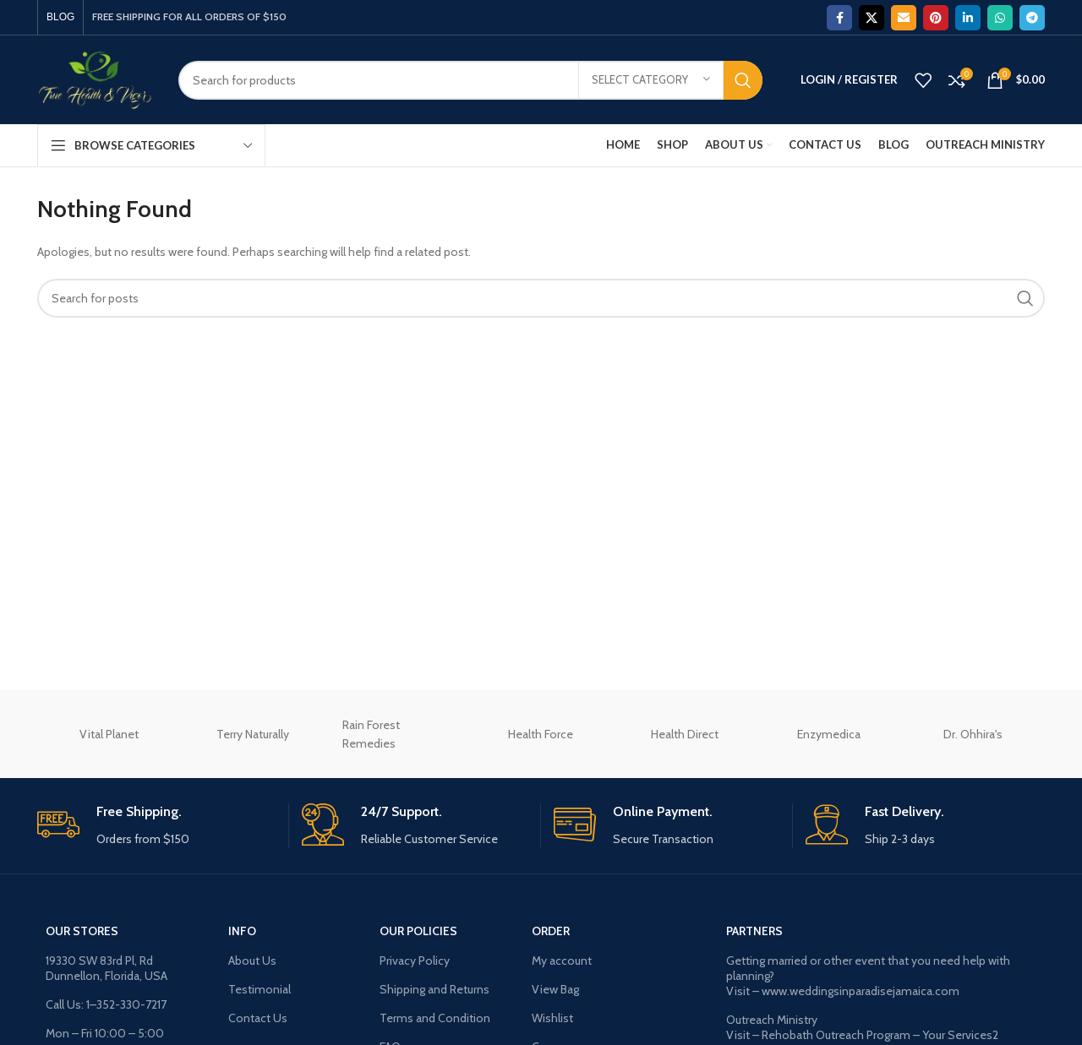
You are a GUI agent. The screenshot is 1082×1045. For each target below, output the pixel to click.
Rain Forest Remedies (371, 734)
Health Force (540, 734)
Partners (754, 931)
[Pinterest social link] (935, 17)
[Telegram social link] (1032, 17)
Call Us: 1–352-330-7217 (106, 1004)
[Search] (470, 80)
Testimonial (259, 989)
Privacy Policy (415, 960)
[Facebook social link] (839, 17)
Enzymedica (829, 734)
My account (562, 960)
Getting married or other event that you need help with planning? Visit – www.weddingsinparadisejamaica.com (868, 976)
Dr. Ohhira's (973, 734)
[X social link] (871, 17)
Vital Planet (109, 734)
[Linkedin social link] (968, 17)
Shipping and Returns (434, 989)
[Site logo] (95, 78)
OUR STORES (82, 931)
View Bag (555, 989)
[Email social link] (903, 17)
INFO (242, 931)
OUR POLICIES (418, 931)
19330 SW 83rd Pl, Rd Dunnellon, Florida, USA (106, 968)
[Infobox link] (156, 825)
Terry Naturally (252, 734)
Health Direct (685, 734)
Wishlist (552, 1018)
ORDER (551, 931)
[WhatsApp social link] (1000, 17)
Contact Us (257, 1018)
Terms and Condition (435, 1018)
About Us (252, 960)
